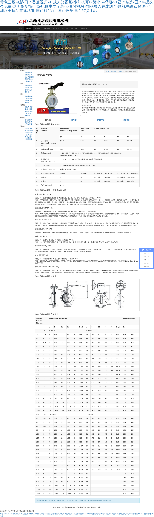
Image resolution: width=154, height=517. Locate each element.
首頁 (20, 28)
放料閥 (30, 133)
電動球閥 (28, 85)
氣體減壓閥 (28, 122)
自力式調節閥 (29, 77)
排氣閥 (29, 130)
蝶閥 (120, 71)
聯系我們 (84, 28)
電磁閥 (27, 107)
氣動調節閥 (28, 75)
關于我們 (74, 28)
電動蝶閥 (28, 96)
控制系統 (28, 79)
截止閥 (27, 113)
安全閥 (27, 135)
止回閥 (27, 128)
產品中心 (28, 28)
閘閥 (31, 111)
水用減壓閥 (28, 124)
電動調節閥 (28, 73)
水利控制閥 (28, 139)
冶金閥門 (30, 137)
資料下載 (65, 28)
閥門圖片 (38, 28)
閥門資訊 (56, 28)
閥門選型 (47, 28)
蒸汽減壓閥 (28, 120)
